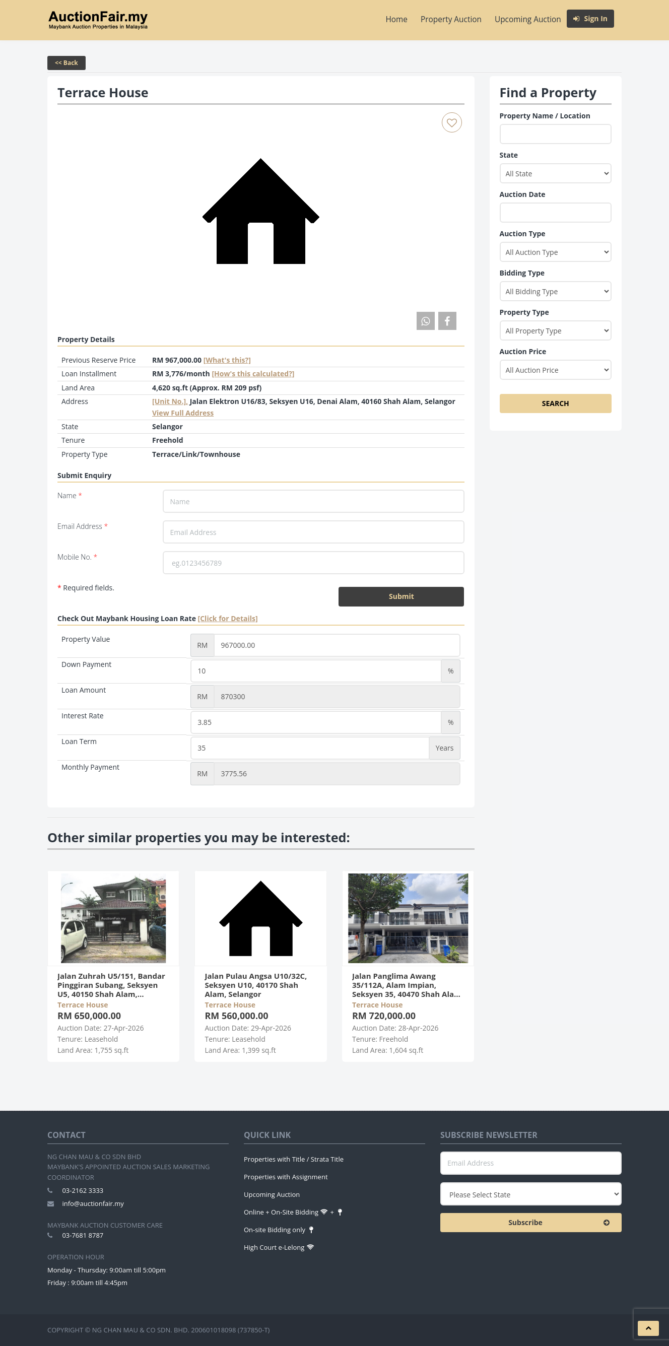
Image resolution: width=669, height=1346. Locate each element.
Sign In (590, 18)
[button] (648, 1328)
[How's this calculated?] (253, 373)
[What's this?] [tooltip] (227, 360)
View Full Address (183, 413)
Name (69, 495)
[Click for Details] (228, 618)
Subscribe (561, 1222)
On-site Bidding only (279, 1229)
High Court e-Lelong (279, 1247)
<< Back (66, 62)
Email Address (82, 526)
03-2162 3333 (82, 1190)
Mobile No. (77, 557)
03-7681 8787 (82, 1235)
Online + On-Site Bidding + (294, 1212)
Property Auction (451, 19)
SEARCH (555, 403)
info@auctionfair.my (92, 1203)
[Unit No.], (170, 401)
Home (397, 19)
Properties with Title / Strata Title (294, 1159)
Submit (401, 596)
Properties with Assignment (286, 1176)
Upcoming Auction (528, 19)
